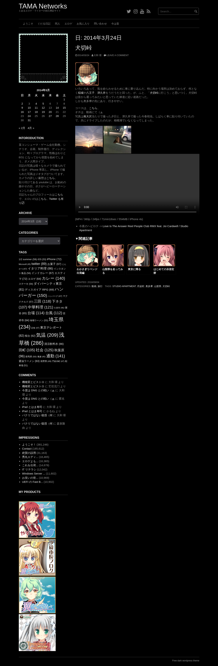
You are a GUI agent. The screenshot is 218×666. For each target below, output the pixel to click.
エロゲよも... (30, 461)
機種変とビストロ (33, 382)
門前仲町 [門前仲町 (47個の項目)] (58, 361)
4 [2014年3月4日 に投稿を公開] (36, 103)
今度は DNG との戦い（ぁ (38, 390)
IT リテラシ (29, 469)
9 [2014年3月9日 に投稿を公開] (22, 107)
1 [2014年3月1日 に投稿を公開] (64, 99)
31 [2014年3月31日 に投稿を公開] (29, 120)
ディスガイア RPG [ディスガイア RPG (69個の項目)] (39, 289)
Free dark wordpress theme (185, 660)
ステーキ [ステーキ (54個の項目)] (26, 284)
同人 (57, 23)
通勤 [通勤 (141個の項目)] (55, 356)
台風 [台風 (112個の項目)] (53, 313)
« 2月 (22, 128)
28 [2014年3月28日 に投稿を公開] (57, 116)
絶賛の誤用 (29, 452)
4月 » (31, 128)
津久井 (101, 92)
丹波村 (140, 286)
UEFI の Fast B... (32, 481)
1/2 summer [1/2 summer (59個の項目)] (28, 259)
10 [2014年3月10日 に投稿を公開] (29, 107)
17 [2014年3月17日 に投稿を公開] (29, 111)
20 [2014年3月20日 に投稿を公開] (50, 111)
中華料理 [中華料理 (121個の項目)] (40, 307)
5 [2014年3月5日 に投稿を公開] (43, 103)
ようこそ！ (29, 444)
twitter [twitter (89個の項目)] (39, 264)
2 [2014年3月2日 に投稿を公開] (22, 103)
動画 (94, 286)
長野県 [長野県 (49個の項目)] (45, 361)
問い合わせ (100, 23)
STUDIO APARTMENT (124, 286)
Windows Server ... (33, 473)
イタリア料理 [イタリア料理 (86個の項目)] (40, 268)
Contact (27, 448)
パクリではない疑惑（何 (37, 415)
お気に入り (83, 23)
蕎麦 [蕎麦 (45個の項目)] (41, 357)
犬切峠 (83, 48)
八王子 (90, 92)
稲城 (80, 92)
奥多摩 (149, 286)
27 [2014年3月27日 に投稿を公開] (50, 116)
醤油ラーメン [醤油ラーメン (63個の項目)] (29, 361)
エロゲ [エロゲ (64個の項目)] (34, 278)
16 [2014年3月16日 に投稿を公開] (22, 111)
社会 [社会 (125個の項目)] (45, 350)
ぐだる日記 (44, 23)
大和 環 (98, 55)
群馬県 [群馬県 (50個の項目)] (30, 356)
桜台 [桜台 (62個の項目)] (30, 335)
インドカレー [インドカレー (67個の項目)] (43, 273)
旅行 (100, 286)
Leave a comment (118, 55)
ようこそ (28, 23)
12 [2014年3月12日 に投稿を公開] (43, 107)
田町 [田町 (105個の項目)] (27, 350)
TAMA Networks (43, 6)
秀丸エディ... (30, 456)
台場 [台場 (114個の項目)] (35, 313)
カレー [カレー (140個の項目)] (53, 278)
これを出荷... (30, 465)
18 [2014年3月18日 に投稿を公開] (36, 111)
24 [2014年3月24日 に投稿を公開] (29, 116)
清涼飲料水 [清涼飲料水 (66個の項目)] (54, 343)
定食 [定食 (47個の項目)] (35, 328)
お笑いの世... (30, 477)
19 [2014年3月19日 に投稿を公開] (43, 111)
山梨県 (157, 286)
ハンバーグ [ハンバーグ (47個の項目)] (55, 296)
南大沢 (87, 116)
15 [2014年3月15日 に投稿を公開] (64, 107)
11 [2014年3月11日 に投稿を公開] (36, 107)
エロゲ (68, 23)
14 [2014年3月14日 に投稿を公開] (57, 107)
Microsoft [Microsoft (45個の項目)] (25, 264)
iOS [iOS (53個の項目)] (42, 259)
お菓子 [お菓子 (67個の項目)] (54, 264)
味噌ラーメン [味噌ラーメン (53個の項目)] (39, 320)
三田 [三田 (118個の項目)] (42, 301)
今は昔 (115, 23)
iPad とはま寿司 (32, 406)
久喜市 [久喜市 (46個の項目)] (59, 308)
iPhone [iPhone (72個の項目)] (54, 259)
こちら (93, 108)
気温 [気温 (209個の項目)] (47, 335)
